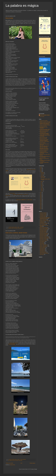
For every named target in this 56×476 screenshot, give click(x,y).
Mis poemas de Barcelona (44, 233)
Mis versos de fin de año (43, 240)
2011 (41, 207)
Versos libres (42, 254)
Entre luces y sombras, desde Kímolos (16, 232)
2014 (41, 203)
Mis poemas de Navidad (43, 234)
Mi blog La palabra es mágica (44, 220)
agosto (42, 181)
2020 (41, 195)
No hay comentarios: (23, 459)
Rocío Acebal (9, 18)
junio (41, 184)
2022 (41, 192)
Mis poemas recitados (43, 151)
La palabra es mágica (22, 5)
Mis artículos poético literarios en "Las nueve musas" (45, 157)
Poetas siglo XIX (42, 248)
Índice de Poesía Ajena (43, 138)
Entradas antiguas (32, 463)
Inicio (21, 463)
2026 (41, 167)
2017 (41, 199)
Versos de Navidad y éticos (44, 253)
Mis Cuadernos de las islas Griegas (13, 460)
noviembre (42, 173)
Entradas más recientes (9, 463)
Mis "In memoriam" (43, 224)
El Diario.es (15, 194)
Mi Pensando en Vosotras (44, 223)
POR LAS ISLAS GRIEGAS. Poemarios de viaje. (44, 132)
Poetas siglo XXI (42, 250)
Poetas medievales (43, 247)
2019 (41, 196)
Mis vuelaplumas (42, 241)
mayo (42, 185)
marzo (42, 188)
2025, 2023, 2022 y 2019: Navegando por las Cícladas (44, 148)
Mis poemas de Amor (43, 232)
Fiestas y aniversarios (43, 219)
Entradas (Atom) (12, 464)
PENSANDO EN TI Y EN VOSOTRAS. (43, 128)
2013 (41, 204)
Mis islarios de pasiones (43, 229)
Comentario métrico (43, 216)
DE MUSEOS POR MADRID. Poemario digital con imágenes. (44, 134)
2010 (41, 208)
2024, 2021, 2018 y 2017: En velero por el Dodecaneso (44, 146)
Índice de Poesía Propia (43, 137)
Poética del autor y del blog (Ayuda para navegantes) (44, 140)
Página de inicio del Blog (43, 120)
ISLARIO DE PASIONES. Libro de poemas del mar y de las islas (45, 130)
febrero (42, 189)
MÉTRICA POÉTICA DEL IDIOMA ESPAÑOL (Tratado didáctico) (45, 123)
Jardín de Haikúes (42, 142)
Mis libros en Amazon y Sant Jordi (45, 121)
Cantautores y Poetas (43, 214)
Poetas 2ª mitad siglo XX (43, 246)
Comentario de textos (43, 215)
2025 (41, 168)
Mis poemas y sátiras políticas (44, 141)
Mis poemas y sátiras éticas (44, 236)
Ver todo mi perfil (41, 116)
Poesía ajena (42, 242)
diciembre (42, 172)
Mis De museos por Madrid (44, 228)
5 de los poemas (12, 193)
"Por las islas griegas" (12, 344)
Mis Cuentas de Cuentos (43, 227)
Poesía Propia (20, 460)
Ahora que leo (25, 194)
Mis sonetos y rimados (43, 239)
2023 (41, 171)
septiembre (42, 176)
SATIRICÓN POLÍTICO (43, 126)
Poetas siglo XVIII (42, 249)
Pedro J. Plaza (8, 195)
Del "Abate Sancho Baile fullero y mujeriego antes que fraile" (45, 218)
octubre (42, 175)
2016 (41, 200)
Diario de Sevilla (19, 194)
